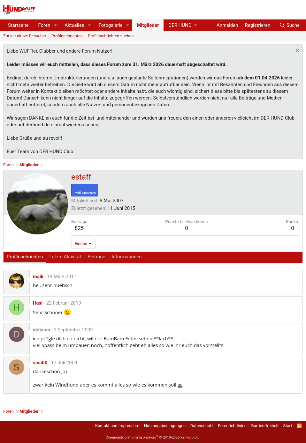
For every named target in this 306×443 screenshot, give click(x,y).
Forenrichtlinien (232, 425)
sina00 (40, 362)
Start (287, 425)
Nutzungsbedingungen (165, 425)
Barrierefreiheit (265, 425)
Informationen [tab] (126, 257)
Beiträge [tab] (96, 257)
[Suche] (289, 25)
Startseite (18, 25)
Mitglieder (148, 25)
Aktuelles (74, 25)
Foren (44, 25)
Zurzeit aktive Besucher (24, 35)
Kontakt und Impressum (117, 425)
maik (38, 276)
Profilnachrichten (67, 35)
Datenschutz (201, 425)
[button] (55, 25)
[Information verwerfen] (296, 51)
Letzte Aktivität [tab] (65, 257)
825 (79, 228)
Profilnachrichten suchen (111, 35)
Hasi (37, 303)
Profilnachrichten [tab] (25, 257)
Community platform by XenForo (153, 437)
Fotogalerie (111, 25)
